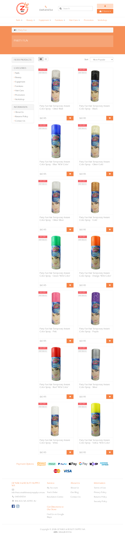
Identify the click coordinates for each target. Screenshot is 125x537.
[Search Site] (60, 8)
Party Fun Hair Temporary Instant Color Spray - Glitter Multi (55, 107)
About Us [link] (19, 112)
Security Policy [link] (100, 501)
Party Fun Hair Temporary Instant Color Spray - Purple (94, 330)
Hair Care (74, 20)
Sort (86, 59)
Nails (19, 20)
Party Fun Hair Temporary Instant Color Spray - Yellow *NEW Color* (94, 441)
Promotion (89, 20)
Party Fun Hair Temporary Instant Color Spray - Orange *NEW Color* (95, 274)
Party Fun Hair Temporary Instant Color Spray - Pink (55, 330)
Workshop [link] (19, 99)
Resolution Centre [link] (55, 496)
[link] (13, 506)
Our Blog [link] (75, 492)
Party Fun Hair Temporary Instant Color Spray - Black (94, 107)
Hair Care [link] (19, 90)
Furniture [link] (18, 86)
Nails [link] (16, 73)
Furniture (60, 20)
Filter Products (22, 60)
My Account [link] (52, 487)
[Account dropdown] (105, 6)
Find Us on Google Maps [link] (55, 515)
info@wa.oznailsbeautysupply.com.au (28, 492)
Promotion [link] (19, 94)
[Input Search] (78, 8)
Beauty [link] (17, 77)
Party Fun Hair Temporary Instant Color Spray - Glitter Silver (55, 219)
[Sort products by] (101, 59)
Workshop (102, 20)
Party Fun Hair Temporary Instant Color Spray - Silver (94, 386)
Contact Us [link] (19, 120)
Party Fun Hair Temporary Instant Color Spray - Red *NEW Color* (55, 386)
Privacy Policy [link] (100, 492)
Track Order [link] (52, 492)
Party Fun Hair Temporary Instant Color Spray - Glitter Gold (94, 163)
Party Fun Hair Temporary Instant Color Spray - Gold (94, 219)
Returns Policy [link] (21, 116)
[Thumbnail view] (40, 59)
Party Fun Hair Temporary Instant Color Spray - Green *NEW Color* (55, 274)
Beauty (31, 20)
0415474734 (46, 10)
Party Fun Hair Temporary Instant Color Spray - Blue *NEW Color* (55, 163)
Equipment (45, 20)
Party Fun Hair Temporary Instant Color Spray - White (55, 441)
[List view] (45, 59)
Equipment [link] (19, 81)
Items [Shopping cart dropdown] (105, 11)
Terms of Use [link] (100, 487)
